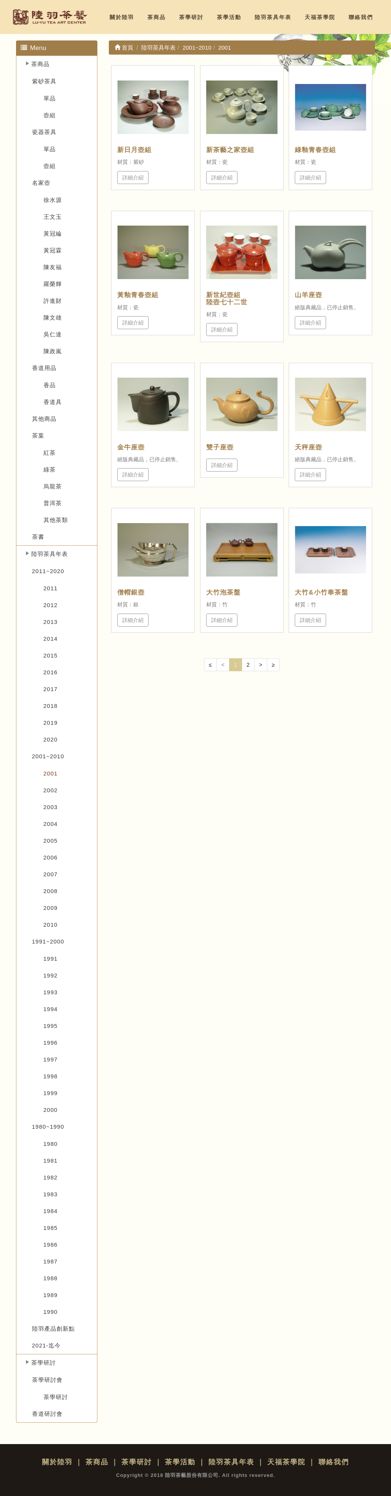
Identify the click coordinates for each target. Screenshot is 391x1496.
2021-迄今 (46, 1345)
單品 (50, 98)
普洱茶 (53, 503)
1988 (51, 1278)
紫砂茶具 (44, 81)
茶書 (38, 536)
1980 (51, 1144)
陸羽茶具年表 (273, 17)
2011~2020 (48, 571)
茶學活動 (229, 17)
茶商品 (156, 17)
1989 (51, 1295)
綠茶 (50, 469)
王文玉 (53, 216)
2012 (51, 605)
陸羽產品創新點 (53, 1328)
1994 (51, 1009)
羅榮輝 (53, 284)
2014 (51, 638)
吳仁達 (53, 334)
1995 (51, 1026)
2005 (51, 840)
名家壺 (41, 182)
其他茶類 (56, 520)
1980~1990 (48, 1126)
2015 (51, 655)
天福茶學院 (320, 17)
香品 (50, 385)
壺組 (50, 115)
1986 (51, 1244)
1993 (51, 992)
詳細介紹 (133, 177)
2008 (51, 891)
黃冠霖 (53, 250)
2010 (51, 924)
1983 (51, 1194)
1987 (51, 1261)
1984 (51, 1211)
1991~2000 (48, 941)
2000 (51, 1110)
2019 (51, 722)
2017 (51, 689)
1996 (51, 1042)
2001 (51, 773)
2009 (51, 908)
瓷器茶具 (44, 132)
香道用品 (44, 368)
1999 (51, 1093)
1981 (51, 1160)
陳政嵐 (53, 351)
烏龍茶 (53, 486)
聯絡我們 (361, 17)
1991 (51, 958)
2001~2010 (48, 756)
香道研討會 (47, 1413)
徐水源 (53, 200)
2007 (51, 874)
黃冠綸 (53, 233)
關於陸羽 (122, 17)
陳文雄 (53, 317)
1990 (51, 1312)
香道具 (53, 402)
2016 (51, 672)
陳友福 (53, 267)
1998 (51, 1076)
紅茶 (50, 452)
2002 (51, 790)
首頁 (124, 47)
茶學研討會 (47, 1379)
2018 (51, 706)
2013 (51, 622)
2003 (51, 807)
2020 (51, 739)
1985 (51, 1228)
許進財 (53, 300)
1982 (51, 1177)
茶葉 (38, 435)
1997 (51, 1059)
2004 (51, 824)
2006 (51, 857)
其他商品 (44, 418)
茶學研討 (191, 17)
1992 (51, 975)
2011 (51, 588)
